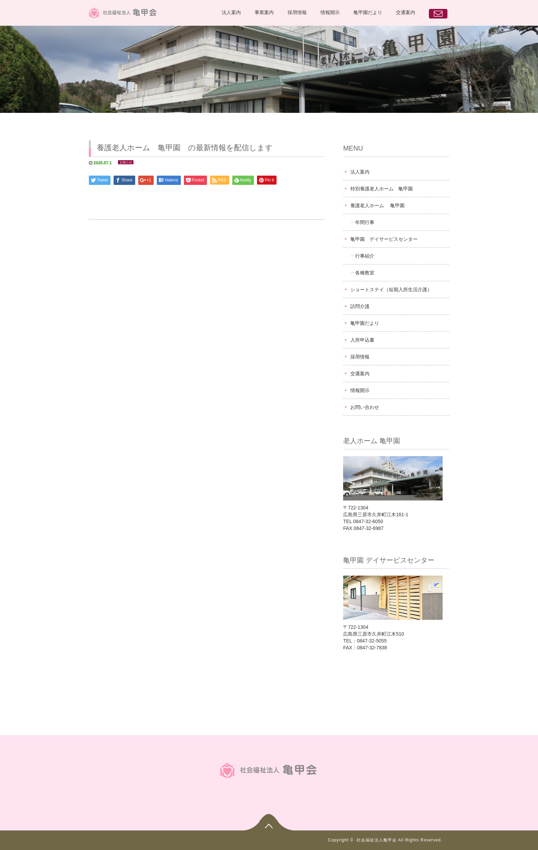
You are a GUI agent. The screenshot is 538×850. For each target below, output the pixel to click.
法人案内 (231, 12)
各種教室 (364, 272)
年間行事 (364, 222)
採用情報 (297, 12)
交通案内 (405, 12)
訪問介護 (360, 306)
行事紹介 (364, 256)
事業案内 (264, 12)
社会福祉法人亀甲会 (376, 840)
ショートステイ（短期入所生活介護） (391, 289)
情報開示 (330, 12)
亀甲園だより (367, 12)
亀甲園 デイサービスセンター (384, 239)
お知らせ (126, 162)
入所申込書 (362, 340)
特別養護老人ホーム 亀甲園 (381, 188)
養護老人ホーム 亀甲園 (377, 205)
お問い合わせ (364, 407)
